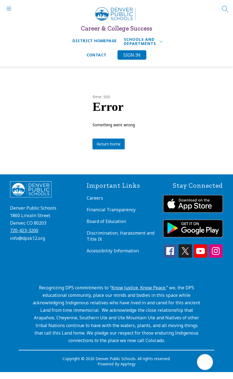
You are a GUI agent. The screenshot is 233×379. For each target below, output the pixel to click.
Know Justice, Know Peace (138, 288)
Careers (95, 198)
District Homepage (94, 40)
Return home (109, 144)
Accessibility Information (113, 251)
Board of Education (106, 221)
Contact (97, 55)
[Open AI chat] (205, 362)
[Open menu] (8, 8)
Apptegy (128, 364)
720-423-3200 (24, 230)
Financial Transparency (111, 210)
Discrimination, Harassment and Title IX (120, 236)
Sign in (132, 55)
